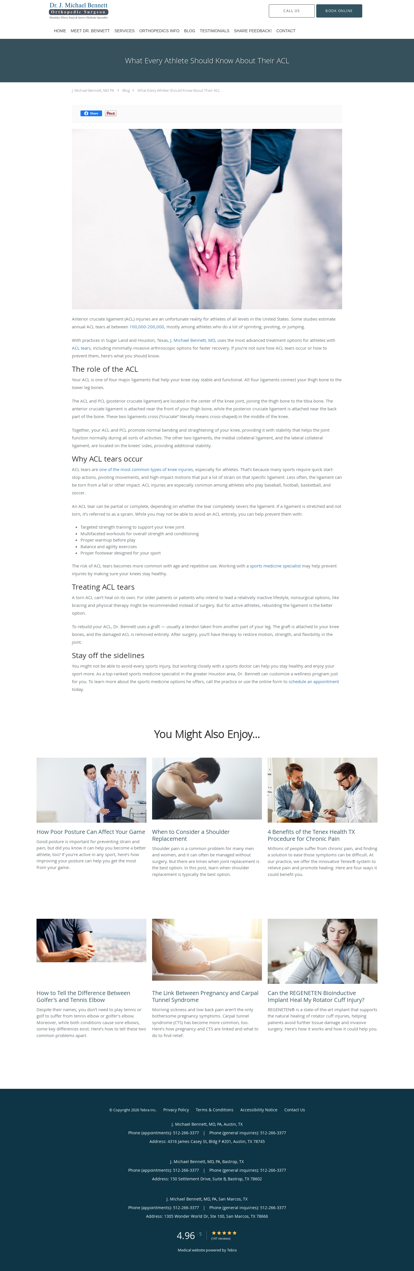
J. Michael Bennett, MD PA (93, 90)
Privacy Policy (176, 1109)
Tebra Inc (148, 1109)
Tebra (232, 1250)
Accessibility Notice (258, 1109)
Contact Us (294, 1109)
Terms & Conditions (214, 1109)
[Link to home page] (70, 11)
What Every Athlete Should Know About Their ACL (178, 90)
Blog (126, 90)
